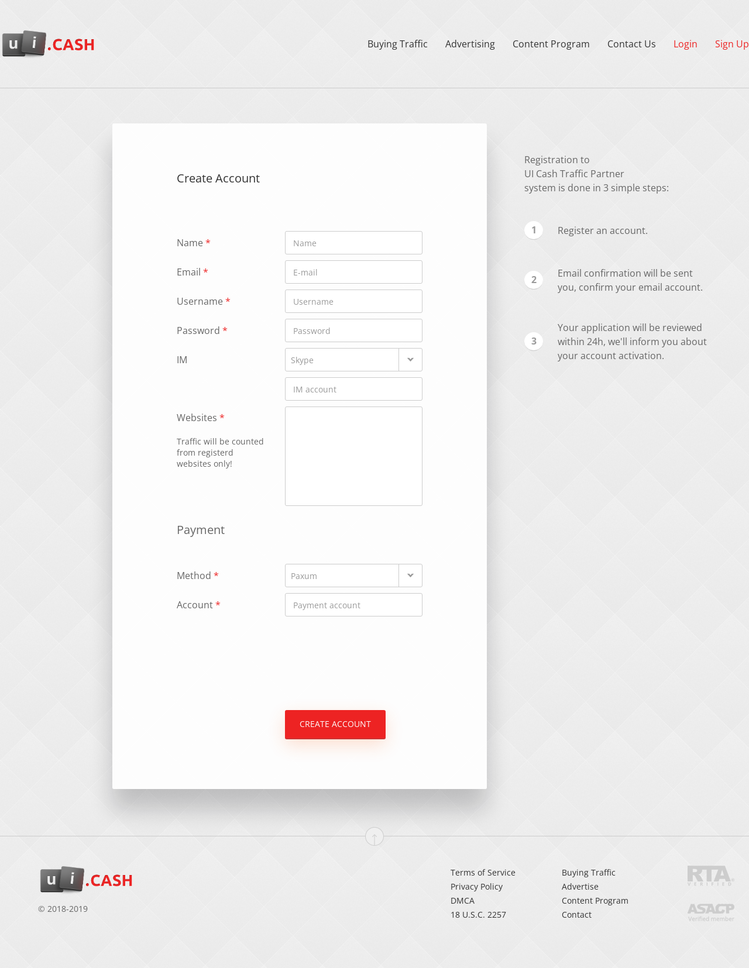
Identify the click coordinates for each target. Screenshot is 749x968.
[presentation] (266, 655)
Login (686, 43)
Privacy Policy (477, 886)
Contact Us (631, 43)
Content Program (551, 43)
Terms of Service (483, 872)
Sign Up (732, 43)
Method (198, 575)
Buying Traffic (397, 43)
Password (202, 330)
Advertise (580, 886)
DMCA (463, 900)
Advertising (470, 43)
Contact (577, 914)
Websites (220, 440)
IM (182, 359)
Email (192, 272)
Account (199, 604)
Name (194, 242)
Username (204, 301)
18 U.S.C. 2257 (478, 914)
